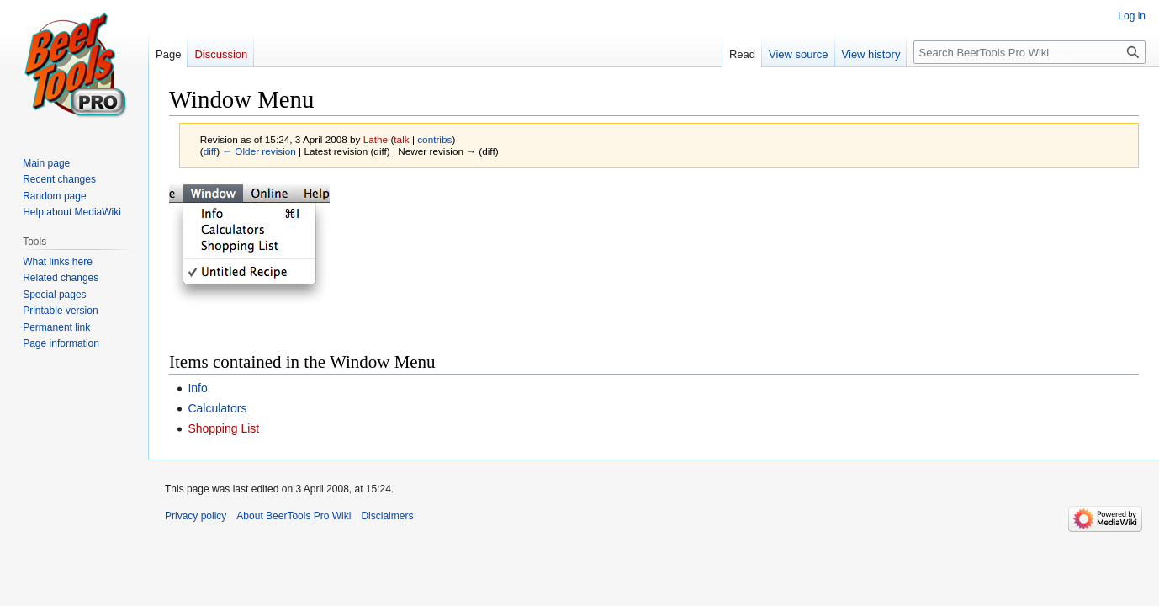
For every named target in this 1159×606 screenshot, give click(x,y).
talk (401, 139)
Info (197, 388)
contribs (434, 139)
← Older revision (259, 151)
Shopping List (223, 428)
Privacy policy (195, 516)
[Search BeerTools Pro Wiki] (1029, 52)
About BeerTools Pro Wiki (293, 516)
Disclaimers (387, 516)
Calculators (217, 408)
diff (210, 151)
